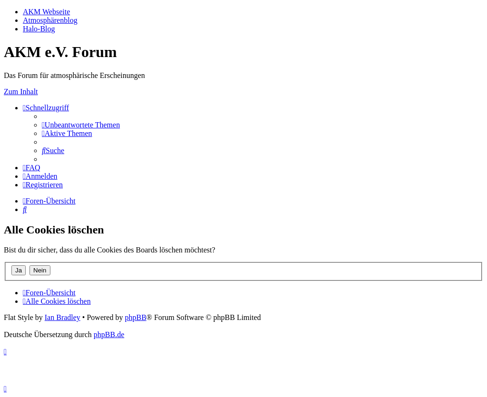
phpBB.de (109, 334)
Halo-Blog (39, 29)
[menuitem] (81, 125)
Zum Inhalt (21, 91)
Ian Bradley (62, 317)
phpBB (135, 317)
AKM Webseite (46, 12)
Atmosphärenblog (50, 20)
